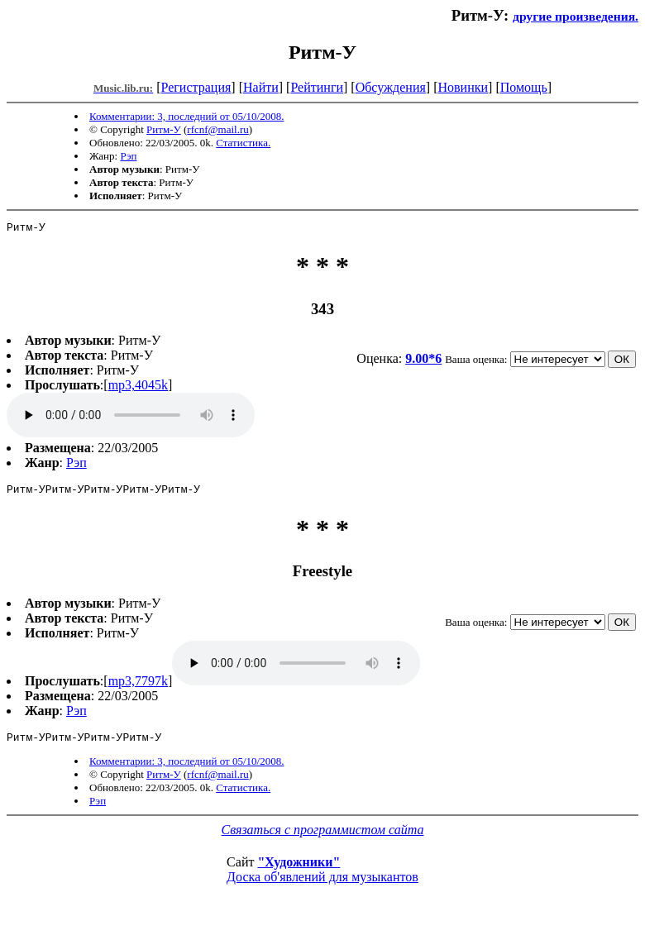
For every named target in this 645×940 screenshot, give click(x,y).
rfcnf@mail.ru (217, 129)
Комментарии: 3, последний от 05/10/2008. (186, 116)
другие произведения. (575, 16)
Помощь (523, 87)
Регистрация (196, 87)
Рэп (128, 156)
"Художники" (298, 869)
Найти (261, 87)
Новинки (462, 87)
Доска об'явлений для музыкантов (322, 884)
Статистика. (243, 142)
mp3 (131, 417)
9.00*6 (423, 361)
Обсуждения (391, 87)
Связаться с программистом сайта (323, 837)
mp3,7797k (138, 686)
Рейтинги (316, 87)
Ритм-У (163, 129)
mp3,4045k (138, 387)
